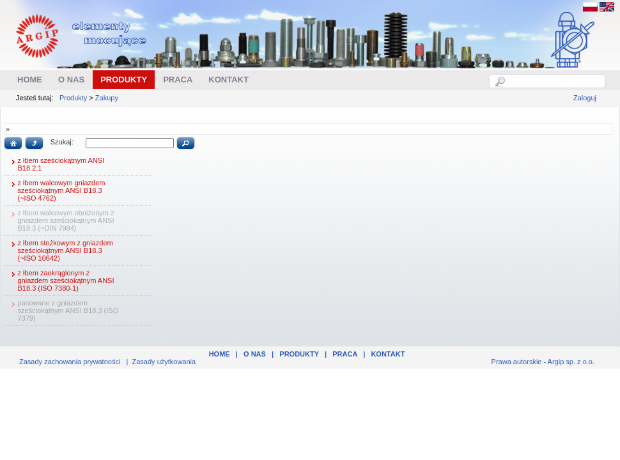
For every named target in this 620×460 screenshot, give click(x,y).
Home (219, 354)
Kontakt (388, 354)
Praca (344, 354)
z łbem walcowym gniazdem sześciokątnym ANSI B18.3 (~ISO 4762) (56, 190)
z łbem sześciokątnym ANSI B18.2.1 (56, 164)
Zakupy (106, 98)
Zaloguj (584, 98)
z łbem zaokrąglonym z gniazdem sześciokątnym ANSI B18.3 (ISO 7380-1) (61, 280)
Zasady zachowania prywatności (69, 361)
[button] (13, 143)
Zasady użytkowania (164, 361)
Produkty (73, 98)
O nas (255, 354)
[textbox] (554, 81)
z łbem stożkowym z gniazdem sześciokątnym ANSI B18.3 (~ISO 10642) (60, 250)
